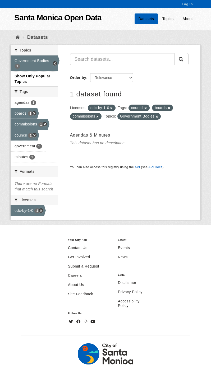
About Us (76, 285)
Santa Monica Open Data (58, 17)
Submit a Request (83, 266)
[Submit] (181, 59)
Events (124, 248)
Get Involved (79, 257)
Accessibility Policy (129, 303)
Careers (75, 275)
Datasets (146, 19)
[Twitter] (71, 322)
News (123, 257)
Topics (167, 19)
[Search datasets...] (122, 59)
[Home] (18, 37)
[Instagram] (86, 322)
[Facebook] (79, 322)
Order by (78, 78)
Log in (187, 4)
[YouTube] (92, 322)
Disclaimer (127, 282)
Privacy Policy (130, 292)
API (137, 167)
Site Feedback (80, 294)
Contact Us (77, 248)
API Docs (155, 167)
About (187, 19)
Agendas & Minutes (90, 135)
